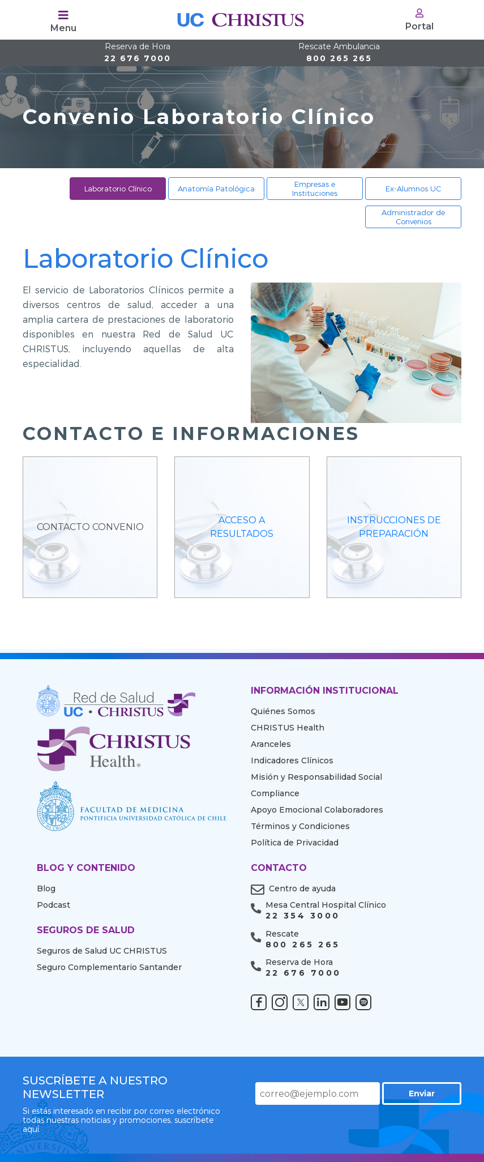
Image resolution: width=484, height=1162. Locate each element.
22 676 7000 (137, 52)
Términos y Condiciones (300, 826)
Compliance (275, 793)
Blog (46, 888)
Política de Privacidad (295, 843)
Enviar (422, 1093)
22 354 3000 (302, 916)
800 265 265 (339, 52)
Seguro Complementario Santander (109, 967)
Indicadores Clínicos (292, 760)
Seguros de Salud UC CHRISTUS (102, 951)
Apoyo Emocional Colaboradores (317, 810)
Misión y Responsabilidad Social (316, 777)
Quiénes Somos (283, 711)
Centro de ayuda (302, 888)
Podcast (53, 905)
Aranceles (271, 744)
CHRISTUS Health (287, 728)
